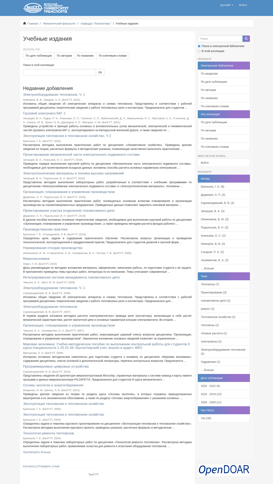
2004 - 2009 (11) (211, 402)
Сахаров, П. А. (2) (212, 252)
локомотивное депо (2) (215, 300)
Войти (205, 162)
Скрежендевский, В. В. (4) (217, 203)
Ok (100, 72)
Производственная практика (45, 229)
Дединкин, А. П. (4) (213, 194)
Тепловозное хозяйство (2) (218, 317)
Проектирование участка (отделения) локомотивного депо (69, 210)
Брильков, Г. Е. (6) (212, 186)
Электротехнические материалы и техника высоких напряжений (73, 173)
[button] (226, 5)
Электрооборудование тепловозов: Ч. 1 (54, 288)
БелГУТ (94, 474)
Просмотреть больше (37, 452)
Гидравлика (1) (210, 361)
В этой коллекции (211, 51)
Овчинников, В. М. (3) (215, 219)
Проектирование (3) (214, 292)
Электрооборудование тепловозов (50, 307)
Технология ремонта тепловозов (48, 433)
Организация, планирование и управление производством (69, 192)
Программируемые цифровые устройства (56, 366)
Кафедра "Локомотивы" (96, 23)
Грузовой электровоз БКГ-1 (44, 113)
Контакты (29, 466)
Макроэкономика (36, 259)
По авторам (64, 55)
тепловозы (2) (210, 325)
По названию (85, 55)
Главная (32, 23)
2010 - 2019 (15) (211, 394)
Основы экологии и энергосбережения (53, 385)
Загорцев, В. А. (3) (213, 211)
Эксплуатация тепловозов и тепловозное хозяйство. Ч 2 (67, 136)
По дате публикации (39, 55)
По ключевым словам (113, 55)
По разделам (209, 73)
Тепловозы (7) (210, 284)
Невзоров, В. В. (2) (213, 243)
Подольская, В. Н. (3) (214, 227)
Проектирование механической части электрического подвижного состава (81, 154)
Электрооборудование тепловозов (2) (223, 351)
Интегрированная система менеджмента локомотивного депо (71, 277)
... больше (207, 268)
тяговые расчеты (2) (214, 333)
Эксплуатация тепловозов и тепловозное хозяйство (63, 404)
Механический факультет (59, 23)
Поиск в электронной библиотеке (221, 46)
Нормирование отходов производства (52, 248)
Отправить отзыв (48, 466)
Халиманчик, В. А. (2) (215, 260)
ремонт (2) (207, 308)
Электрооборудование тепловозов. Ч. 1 (54, 94)
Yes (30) (206, 418)
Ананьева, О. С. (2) (213, 235)
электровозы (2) (211, 341)
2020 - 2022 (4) (210, 386)
